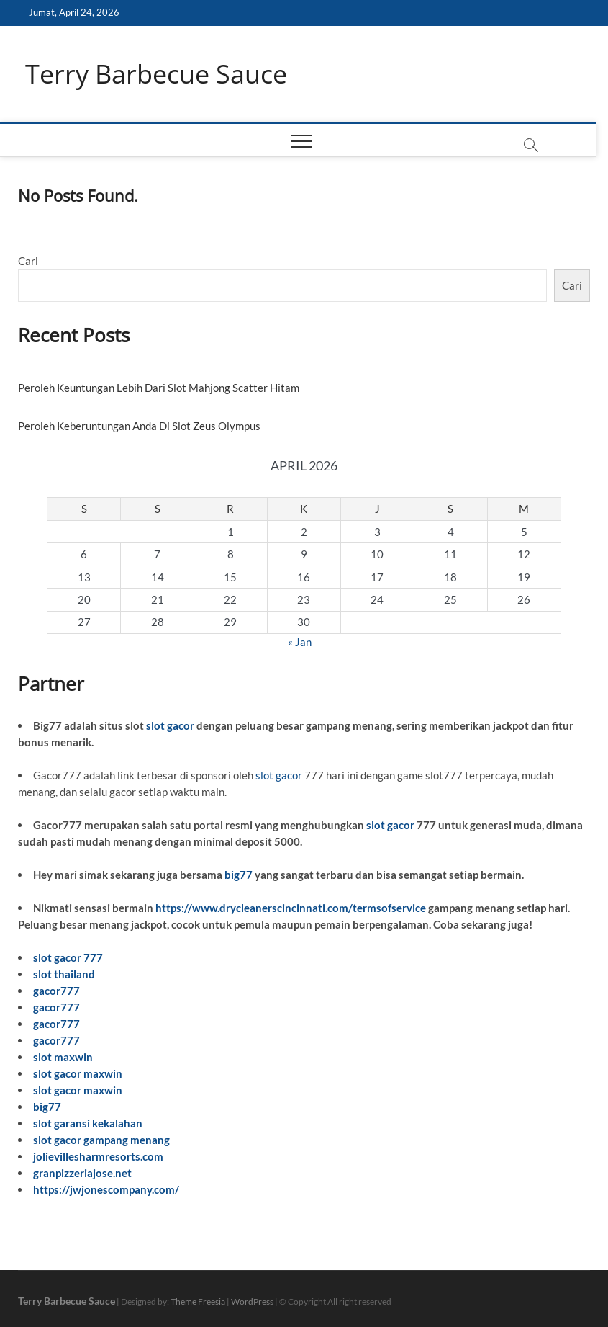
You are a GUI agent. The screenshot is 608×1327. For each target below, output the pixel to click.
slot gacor (170, 725)
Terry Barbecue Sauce (156, 74)
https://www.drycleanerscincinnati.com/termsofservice (290, 907)
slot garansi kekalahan (87, 1123)
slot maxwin (63, 1056)
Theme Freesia (198, 1301)
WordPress (252, 1301)
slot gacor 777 (68, 957)
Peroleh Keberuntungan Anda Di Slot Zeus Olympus (139, 425)
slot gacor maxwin (77, 1073)
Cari (28, 260)
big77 (238, 874)
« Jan (300, 641)
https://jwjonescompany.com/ (106, 1189)
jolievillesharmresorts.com (98, 1156)
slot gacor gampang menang (101, 1139)
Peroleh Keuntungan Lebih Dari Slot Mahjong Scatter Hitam (158, 387)
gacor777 (56, 990)
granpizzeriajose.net (82, 1172)
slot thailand (64, 974)
